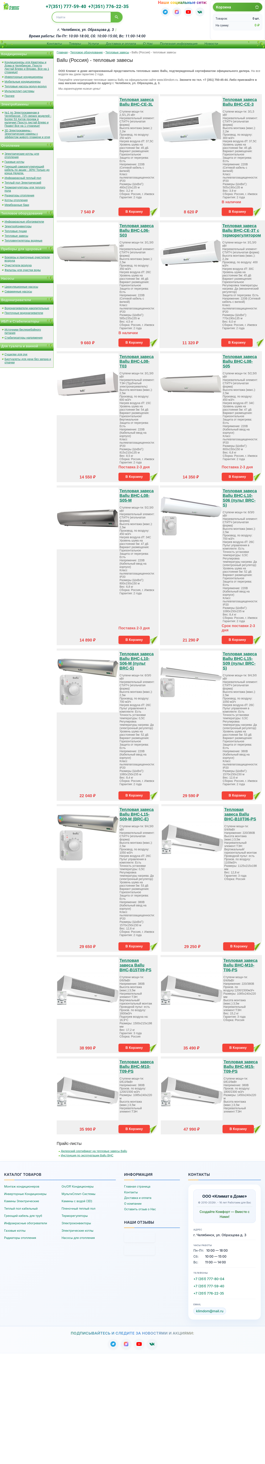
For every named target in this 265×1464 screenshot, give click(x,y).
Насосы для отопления (78, 1238)
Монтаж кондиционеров (21, 1186)
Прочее (9, 96)
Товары (75, 44)
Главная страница (137, 1186)
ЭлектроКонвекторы (18, 226)
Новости (211, 44)
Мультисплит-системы (19, 91)
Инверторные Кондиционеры (25, 1194)
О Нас (148, 44)
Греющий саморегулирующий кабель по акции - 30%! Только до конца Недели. (27, 170)
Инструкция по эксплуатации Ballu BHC (87, 1155)
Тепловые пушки (16, 231)
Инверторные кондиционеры (24, 77)
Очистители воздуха (18, 265)
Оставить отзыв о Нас (140, 1209)
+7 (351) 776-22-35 (208, 1293)
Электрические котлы (77, 1230)
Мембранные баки (17, 205)
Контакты (54, 44)
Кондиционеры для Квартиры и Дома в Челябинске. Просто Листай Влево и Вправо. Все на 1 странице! (27, 67)
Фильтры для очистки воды (23, 270)
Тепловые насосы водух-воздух (26, 86)
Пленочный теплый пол (78, 1208)
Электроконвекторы (76, 1223)
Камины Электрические (21, 1201)
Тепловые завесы (16, 235)
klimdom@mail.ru (209, 1311)
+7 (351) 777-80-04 (208, 1279)
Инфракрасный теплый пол (23, 178)
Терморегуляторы (75, 1215)
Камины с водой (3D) (77, 1201)
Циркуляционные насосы (21, 286)
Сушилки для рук (16, 354)
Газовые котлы (14, 161)
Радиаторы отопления (19, 195)
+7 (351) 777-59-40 (208, 1286)
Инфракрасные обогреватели (24, 221)
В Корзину (134, 211)
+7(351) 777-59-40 (66, 6)
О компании (132, 1203)
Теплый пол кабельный (21, 1208)
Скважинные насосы (18, 291)
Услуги (93, 44)
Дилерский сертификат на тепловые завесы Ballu (94, 1151)
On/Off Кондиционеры (78, 1186)
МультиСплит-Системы (78, 1194)
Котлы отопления (16, 200)
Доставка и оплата (121, 44)
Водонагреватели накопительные (27, 308)
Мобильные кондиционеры (23, 81)
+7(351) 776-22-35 (108, 6)
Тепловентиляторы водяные (23, 240)
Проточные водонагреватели (24, 313)
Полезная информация (179, 44)
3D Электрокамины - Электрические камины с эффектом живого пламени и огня (27, 134)
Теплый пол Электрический (23, 182)
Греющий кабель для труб (23, 1215)
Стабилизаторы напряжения (23, 337)
